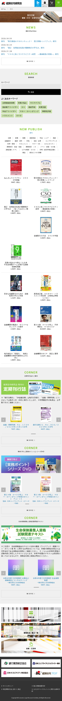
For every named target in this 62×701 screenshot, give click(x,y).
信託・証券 (37, 141)
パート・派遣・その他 (47, 147)
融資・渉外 (18, 141)
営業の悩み (22, 103)
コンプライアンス (51, 141)
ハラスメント (7, 116)
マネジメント (23, 144)
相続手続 (31, 107)
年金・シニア (44, 138)
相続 (54, 138)
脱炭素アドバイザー (10, 107)
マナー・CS (36, 144)
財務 (16, 138)
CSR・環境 (11, 144)
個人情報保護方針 (39, 686)
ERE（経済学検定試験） (48, 150)
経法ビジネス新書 (35, 152)
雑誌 (23, 152)
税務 (23, 138)
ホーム (3, 9)
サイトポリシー (8, 686)
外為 (28, 141)
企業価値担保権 (8, 103)
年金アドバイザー (9, 111)
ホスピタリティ (49, 144)
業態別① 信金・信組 (14, 147)
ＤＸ (23, 107)
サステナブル (35, 103)
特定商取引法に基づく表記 (12, 689)
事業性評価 (46, 111)
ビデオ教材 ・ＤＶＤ (28, 150)
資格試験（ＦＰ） (12, 150)
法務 (9, 138)
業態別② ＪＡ (31, 147)
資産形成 (32, 138)
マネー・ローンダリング (29, 111)
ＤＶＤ (18, 116)
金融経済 (8, 141)
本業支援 (42, 107)
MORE (31, 61)
